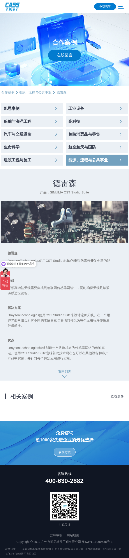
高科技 (74, 121)
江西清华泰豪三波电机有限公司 (103, 549)
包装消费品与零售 (84, 134)
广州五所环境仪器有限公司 (68, 549)
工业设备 (76, 108)
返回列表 (64, 372)
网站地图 (73, 535)
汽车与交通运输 (17, 134)
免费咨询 (105, 6)
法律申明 (56, 535)
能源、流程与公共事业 (35, 92)
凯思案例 (11, 108)
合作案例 (7, 92)
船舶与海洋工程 (17, 121)
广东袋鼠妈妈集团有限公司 (35, 549)
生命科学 (11, 147)
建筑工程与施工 (17, 160)
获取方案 (64, 452)
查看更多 (117, 396)
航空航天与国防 (82, 147)
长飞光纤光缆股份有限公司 (21, 553)
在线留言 (64, 55)
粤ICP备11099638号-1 (97, 542)
